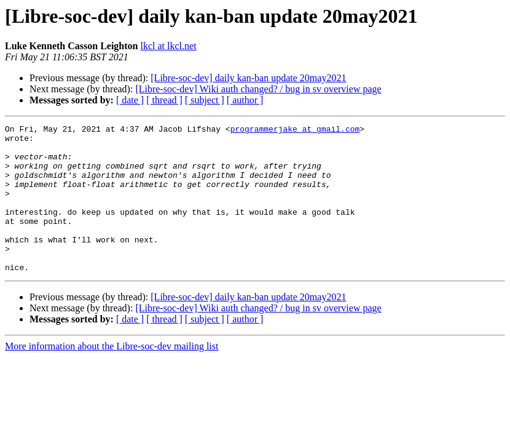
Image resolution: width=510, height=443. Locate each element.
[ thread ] (164, 100)
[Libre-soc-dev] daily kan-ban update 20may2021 (248, 78)
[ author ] (245, 100)
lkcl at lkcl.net (169, 46)
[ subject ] (204, 100)
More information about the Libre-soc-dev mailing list (111, 375)
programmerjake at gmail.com (295, 130)
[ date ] (130, 100)
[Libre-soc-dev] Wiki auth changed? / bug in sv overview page (258, 89)
